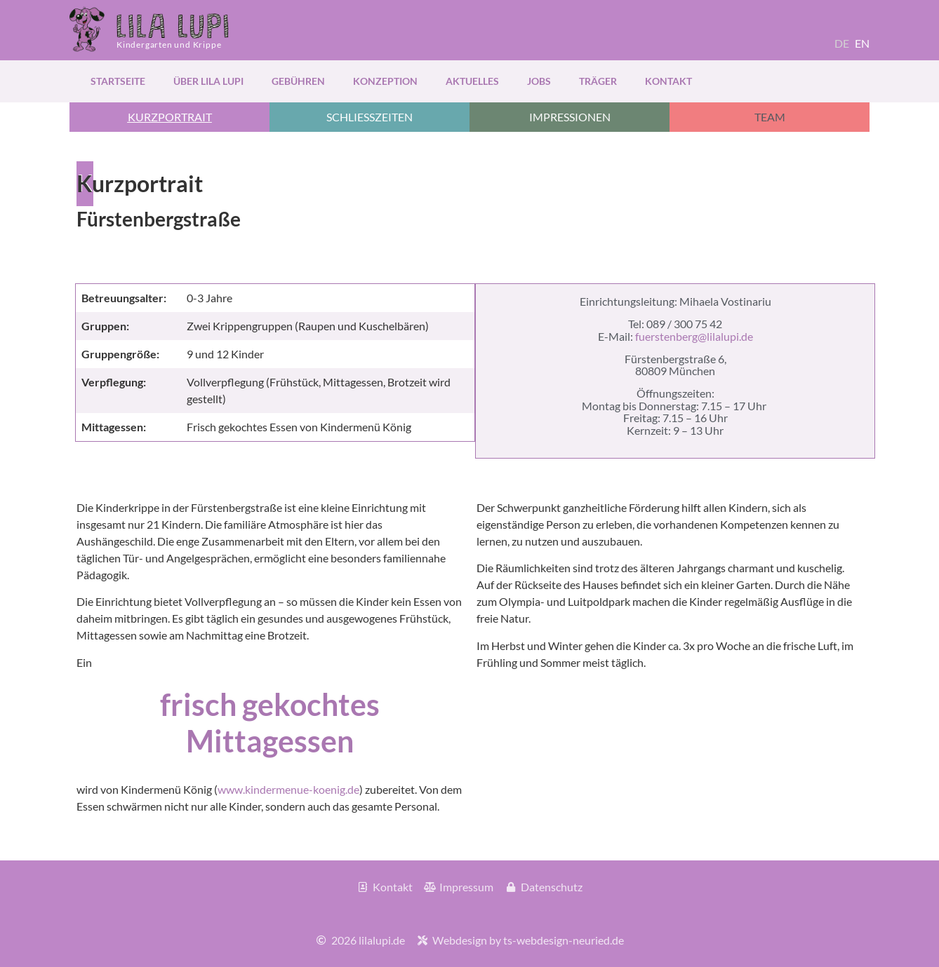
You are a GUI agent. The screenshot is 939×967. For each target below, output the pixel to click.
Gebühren (298, 81)
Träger (598, 81)
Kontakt (668, 81)
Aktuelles (472, 81)
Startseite (118, 81)
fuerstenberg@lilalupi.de (694, 336)
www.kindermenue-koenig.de (288, 789)
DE (841, 43)
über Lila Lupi (208, 81)
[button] (169, 117)
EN (862, 43)
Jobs (539, 81)
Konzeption (385, 81)
